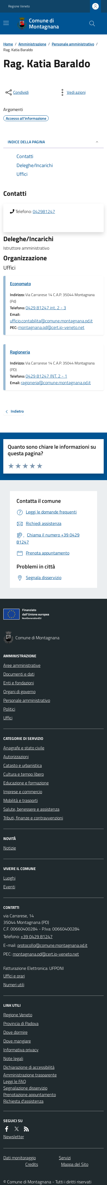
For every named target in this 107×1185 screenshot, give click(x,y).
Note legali (13, 1058)
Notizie (9, 848)
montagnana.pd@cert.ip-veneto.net (51, 327)
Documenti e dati (18, 674)
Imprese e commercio (22, 791)
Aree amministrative (21, 665)
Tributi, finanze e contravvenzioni (33, 818)
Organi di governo (19, 691)
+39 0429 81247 (37, 936)
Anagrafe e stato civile (23, 748)
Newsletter (13, 1136)
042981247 (44, 211)
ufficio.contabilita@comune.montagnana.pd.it (51, 320)
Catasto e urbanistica (22, 765)
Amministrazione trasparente (30, 1075)
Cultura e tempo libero (23, 774)
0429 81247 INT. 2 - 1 (46, 376)
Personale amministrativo (73, 44)
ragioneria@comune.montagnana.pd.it (56, 382)
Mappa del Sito (74, 1164)
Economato (20, 283)
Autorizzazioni (16, 756)
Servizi (65, 1157)
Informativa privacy (21, 1049)
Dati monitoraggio (19, 1157)
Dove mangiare (17, 1041)
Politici (9, 709)
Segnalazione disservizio (25, 1088)
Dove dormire (15, 1032)
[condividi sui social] (16, 92)
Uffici (7, 717)
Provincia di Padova (21, 1023)
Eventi (9, 886)
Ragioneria (20, 352)
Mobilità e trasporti (20, 800)
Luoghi (9, 878)
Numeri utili (13, 984)
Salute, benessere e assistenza (31, 809)
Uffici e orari (14, 976)
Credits (31, 1164)
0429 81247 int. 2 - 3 (46, 307)
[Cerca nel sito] (90, 23)
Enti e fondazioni (18, 682)
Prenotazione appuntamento (29, 1094)
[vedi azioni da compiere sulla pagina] (72, 92)
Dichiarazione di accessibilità (28, 1067)
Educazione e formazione (26, 783)
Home (8, 44)
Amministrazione (32, 44)
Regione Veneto (19, 6)
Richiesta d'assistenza (23, 1101)
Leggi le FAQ (14, 1081)
